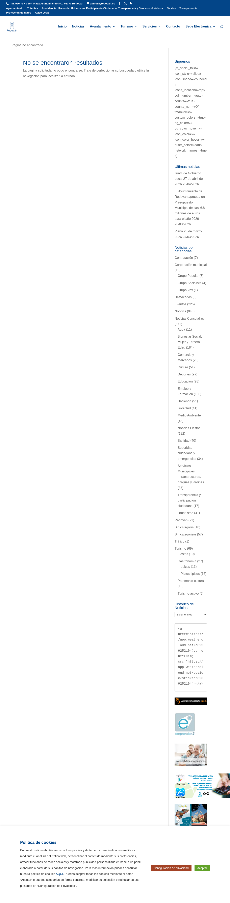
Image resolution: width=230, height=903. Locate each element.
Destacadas (183, 297)
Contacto (173, 26)
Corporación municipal (191, 265)
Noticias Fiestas (189, 428)
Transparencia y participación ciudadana (189, 500)
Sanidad (183, 440)
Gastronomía (187, 561)
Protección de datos (18, 12)
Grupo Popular (188, 275)
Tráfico (179, 541)
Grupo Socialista (189, 283)
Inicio (62, 26)
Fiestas (171, 8)
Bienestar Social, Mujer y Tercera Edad (190, 342)
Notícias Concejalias (189, 318)
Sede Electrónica (198, 26)
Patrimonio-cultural (191, 581)
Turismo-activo (188, 593)
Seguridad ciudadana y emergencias (187, 453)
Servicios (150, 26)
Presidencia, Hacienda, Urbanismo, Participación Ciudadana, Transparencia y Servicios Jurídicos (102, 8)
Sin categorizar (185, 534)
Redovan (181, 520)
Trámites (32, 8)
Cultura (183, 367)
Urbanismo (185, 513)
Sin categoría (184, 527)
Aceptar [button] (202, 868)
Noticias (78, 26)
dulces (185, 566)
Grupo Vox (185, 290)
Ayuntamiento (14, 8)
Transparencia (188, 8)
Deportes (184, 374)
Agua (181, 329)
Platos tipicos (190, 573)
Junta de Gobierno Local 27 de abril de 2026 (189, 179)
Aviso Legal (42, 12)
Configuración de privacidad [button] (171, 868)
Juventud (184, 408)
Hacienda (184, 401)
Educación (185, 381)
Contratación (184, 257)
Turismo (127, 26)
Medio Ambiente (189, 415)
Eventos (180, 304)
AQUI (59, 874)
